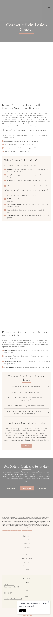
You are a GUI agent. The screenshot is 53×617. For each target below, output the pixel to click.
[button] (26, 386)
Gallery (27, 551)
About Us (26, 540)
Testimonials (26, 547)
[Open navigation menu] (49, 7)
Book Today (26, 562)
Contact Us (26, 566)
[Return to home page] (11, 7)
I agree (23, 611)
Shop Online (26, 555)
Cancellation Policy (26, 558)
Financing (26, 570)
